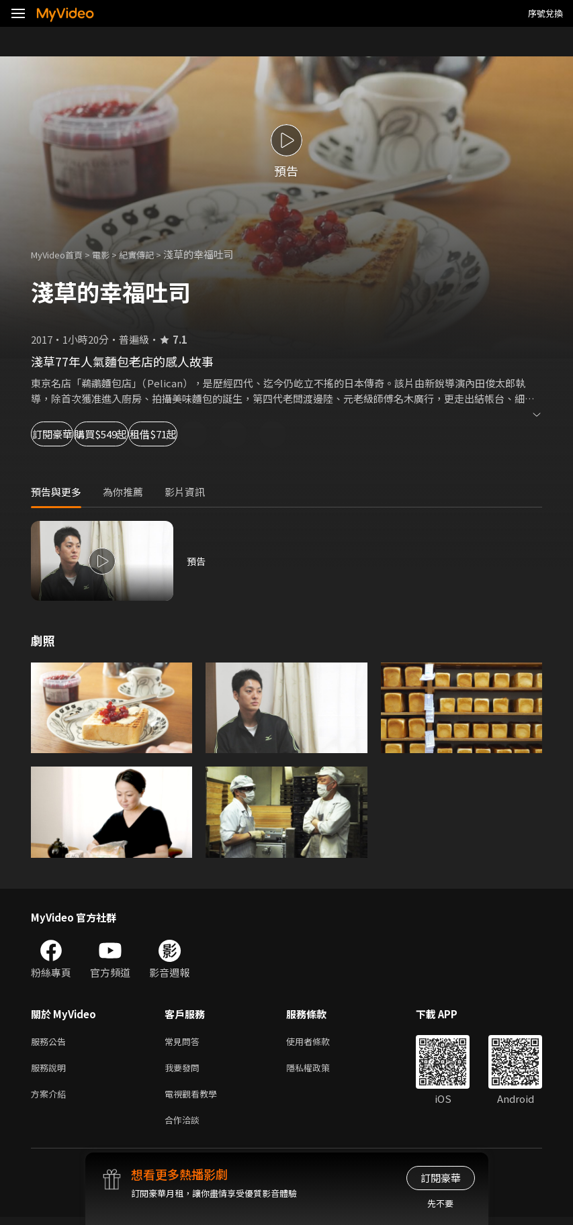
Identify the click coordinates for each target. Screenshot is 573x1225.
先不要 (440, 1203)
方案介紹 (51, 1098)
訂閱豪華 (68, 434)
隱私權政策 (319, 1070)
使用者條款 (319, 1042)
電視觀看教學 (195, 1098)
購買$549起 (158, 434)
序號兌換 (545, 13)
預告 (197, 561)
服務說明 (51, 1070)
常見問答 (185, 1042)
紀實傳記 (151, 254)
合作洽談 (185, 1127)
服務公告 (51, 1042)
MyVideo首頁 (61, 254)
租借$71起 (252, 434)
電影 (111, 254)
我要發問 (185, 1070)
